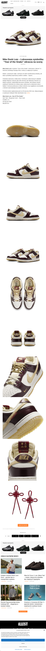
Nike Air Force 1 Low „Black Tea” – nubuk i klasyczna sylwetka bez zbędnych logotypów (34, 577)
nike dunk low (23, 532)
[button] (44, 630)
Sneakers (23, 64)
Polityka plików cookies (18, 649)
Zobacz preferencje (23, 646)
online (28, 93)
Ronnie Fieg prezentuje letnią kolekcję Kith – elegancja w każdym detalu (10, 604)
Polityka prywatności (27, 649)
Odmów (23, 643)
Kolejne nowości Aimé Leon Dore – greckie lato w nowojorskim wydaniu (9, 577)
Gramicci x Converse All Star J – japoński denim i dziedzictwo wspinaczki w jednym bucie (34, 604)
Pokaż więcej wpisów (23, 611)
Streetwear (3, 581)
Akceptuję (23, 640)
